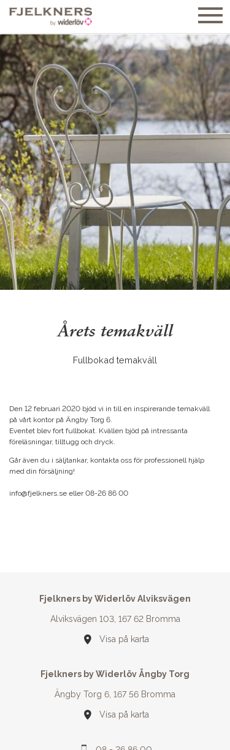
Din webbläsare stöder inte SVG (88, 635)
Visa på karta (124, 635)
